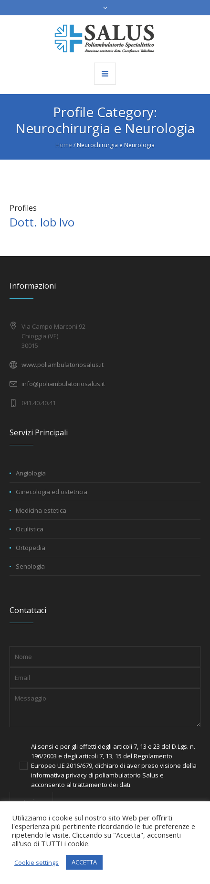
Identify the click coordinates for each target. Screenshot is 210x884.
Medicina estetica (41, 510)
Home (63, 145)
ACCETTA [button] (84, 862)
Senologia (30, 566)
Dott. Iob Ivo (42, 222)
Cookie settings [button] (36, 862)
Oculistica (29, 529)
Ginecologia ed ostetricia (51, 491)
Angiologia (31, 473)
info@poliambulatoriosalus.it (63, 383)
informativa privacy (59, 775)
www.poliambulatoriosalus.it (62, 364)
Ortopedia (30, 547)
